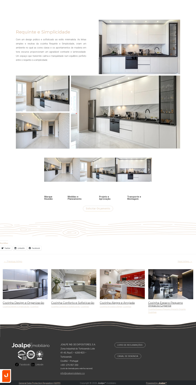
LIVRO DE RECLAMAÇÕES (130, 345)
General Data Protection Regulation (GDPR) (39, 383)
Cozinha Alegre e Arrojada (117, 302)
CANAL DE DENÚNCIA (127, 356)
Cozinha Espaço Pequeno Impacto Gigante (165, 304)
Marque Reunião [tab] (48, 197)
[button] (47, 169)
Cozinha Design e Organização (23, 302)
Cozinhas (34, 306)
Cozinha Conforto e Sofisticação (72, 302)
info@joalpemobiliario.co (72, 373)
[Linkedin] (37, 364)
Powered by (156, 383)
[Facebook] (22, 364)
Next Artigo (185, 261)
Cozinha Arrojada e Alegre (111, 306)
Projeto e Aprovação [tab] (105, 197)
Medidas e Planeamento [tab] (75, 197)
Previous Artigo (13, 261)
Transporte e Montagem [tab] (134, 197)
